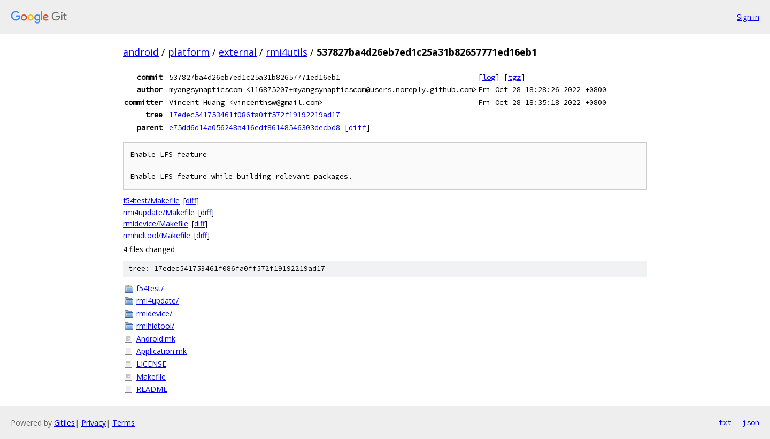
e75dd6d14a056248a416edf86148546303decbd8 (254, 127)
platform (189, 52)
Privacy (93, 423)
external (238, 52)
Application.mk (161, 351)
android (141, 52)
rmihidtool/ (155, 326)
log (488, 77)
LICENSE (151, 364)
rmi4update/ (157, 301)
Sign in (748, 17)
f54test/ (150, 288)
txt (725, 422)
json (750, 422)
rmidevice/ (154, 313)
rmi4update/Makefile (159, 212)
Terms (123, 423)
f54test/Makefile (151, 200)
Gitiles (64, 423)
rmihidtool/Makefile (156, 235)
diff (357, 127)
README (151, 389)
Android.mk (155, 339)
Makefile (151, 377)
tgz (514, 77)
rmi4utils (286, 52)
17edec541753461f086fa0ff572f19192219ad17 (254, 114)
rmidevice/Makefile (155, 223)
